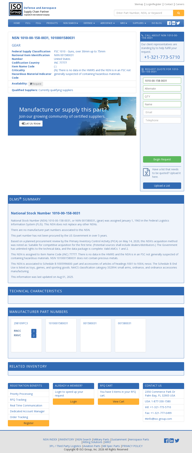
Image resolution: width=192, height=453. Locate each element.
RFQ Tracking (18, 399)
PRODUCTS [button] (52, 23)
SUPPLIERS (139, 23)
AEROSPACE (107, 23)
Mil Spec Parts (111, 446)
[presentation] (162, 138)
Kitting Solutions (92, 442)
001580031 (90, 323)
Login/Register (153, 4)
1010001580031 (58, 323)
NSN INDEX (50, 439)
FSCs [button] (28, 23)
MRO (123, 23)
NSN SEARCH (70, 23)
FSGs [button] (38, 23)
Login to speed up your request (69, 393)
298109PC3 (21, 323)
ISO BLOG (157, 23)
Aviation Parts (91, 446)
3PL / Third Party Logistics (65, 446)
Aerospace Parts (139, 439)
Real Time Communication (26, 405)
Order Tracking (19, 417)
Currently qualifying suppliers (42, 90)
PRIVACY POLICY (132, 446)
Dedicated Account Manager (27, 411)
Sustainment (119, 439)
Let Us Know (30, 123)
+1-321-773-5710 (162, 57)
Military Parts (101, 439)
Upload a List (162, 185)
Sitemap (139, 4)
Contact (168, 4)
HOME (17, 23)
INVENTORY (66, 439)
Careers (180, 4)
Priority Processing (21, 394)
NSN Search (83, 439)
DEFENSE (89, 23)
